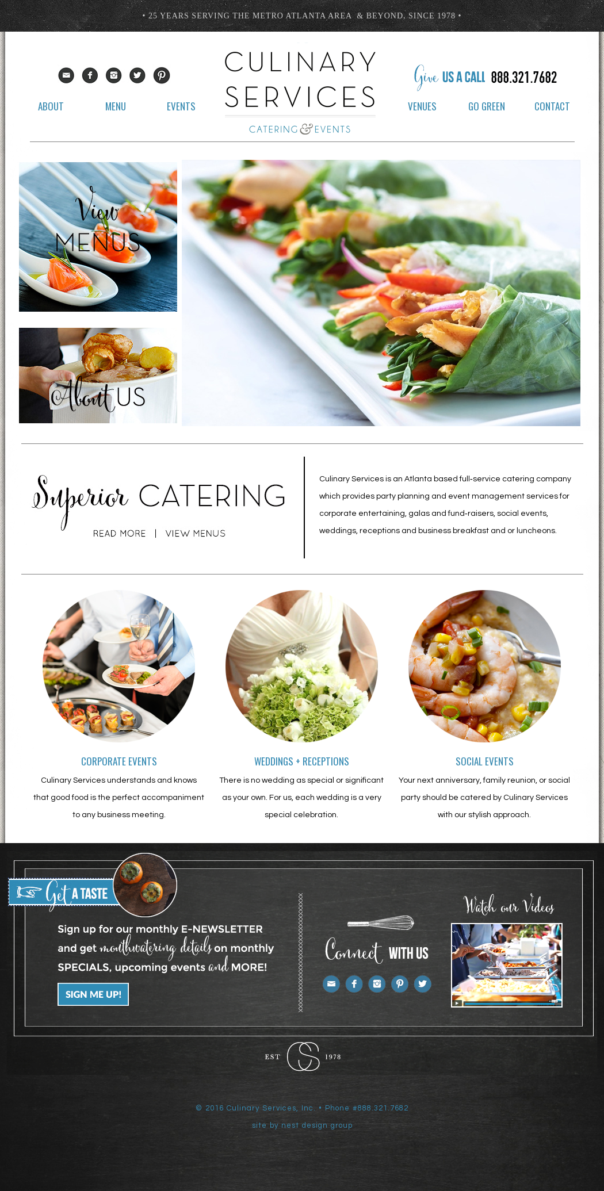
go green (486, 106)
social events (485, 761)
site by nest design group (302, 1125)
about (51, 106)
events (181, 106)
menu (115, 106)
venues (422, 106)
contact (552, 106)
